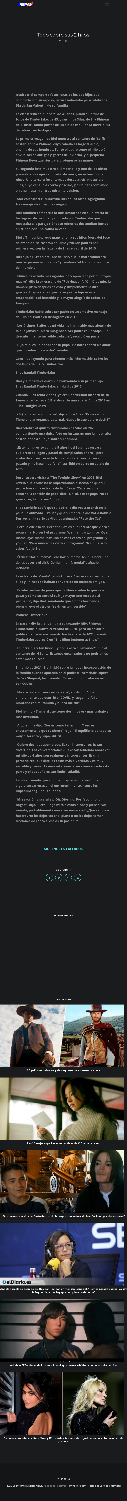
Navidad (116, 1485)
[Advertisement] (63, 952)
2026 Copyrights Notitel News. (24, 1485)
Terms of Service (98, 1485)
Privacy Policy (77, 1485)
